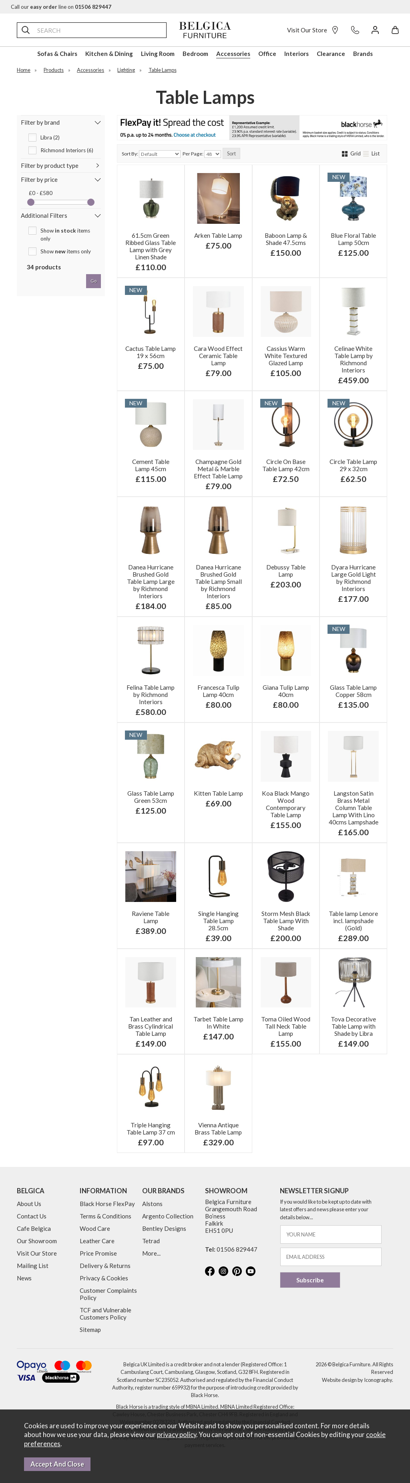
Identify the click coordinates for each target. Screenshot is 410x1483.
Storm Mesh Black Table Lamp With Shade (285, 921)
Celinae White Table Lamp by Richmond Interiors (353, 359)
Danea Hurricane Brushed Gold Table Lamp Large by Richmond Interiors (151, 581)
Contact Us (31, 1216)
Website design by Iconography (357, 1380)
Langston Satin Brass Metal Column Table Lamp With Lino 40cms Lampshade (353, 808)
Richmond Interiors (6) (66, 150)
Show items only (65, 234)
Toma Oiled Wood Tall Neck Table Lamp (285, 1026)
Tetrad (151, 1240)
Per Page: (202, 154)
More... (151, 1253)
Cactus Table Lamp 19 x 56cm (150, 352)
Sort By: (151, 154)
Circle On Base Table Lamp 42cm (286, 465)
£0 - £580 (40, 193)
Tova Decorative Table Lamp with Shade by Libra (353, 1026)
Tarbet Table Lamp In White (218, 1022)
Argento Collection (167, 1216)
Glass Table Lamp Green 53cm (150, 797)
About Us (29, 1203)
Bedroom (195, 53)
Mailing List (32, 1265)
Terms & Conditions (105, 1216)
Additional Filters (44, 215)
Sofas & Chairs (57, 53)
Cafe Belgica (34, 1228)
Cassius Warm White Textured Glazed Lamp (286, 355)
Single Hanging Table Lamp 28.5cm (218, 921)
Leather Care (97, 1240)
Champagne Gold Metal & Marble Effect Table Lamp (218, 469)
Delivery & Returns (105, 1265)
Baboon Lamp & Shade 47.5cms (286, 239)
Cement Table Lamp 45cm (150, 465)
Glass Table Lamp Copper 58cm (353, 691)
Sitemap (90, 1329)
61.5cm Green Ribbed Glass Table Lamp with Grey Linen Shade (150, 246)
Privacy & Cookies (104, 1278)
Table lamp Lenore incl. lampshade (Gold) (353, 921)
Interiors (296, 53)
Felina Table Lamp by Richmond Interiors (151, 694)
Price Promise (98, 1253)
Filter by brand (40, 122)
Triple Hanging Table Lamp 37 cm (151, 1128)
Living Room (158, 53)
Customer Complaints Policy (108, 1294)
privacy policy (176, 1435)
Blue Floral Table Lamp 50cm (353, 239)
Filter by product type (49, 165)
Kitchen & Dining (109, 53)
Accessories (233, 53)
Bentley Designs (164, 1228)
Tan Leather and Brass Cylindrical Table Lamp (150, 1026)
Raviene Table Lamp (150, 917)
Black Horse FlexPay (107, 1203)
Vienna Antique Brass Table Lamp (218, 1128)
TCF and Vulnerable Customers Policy (105, 1313)
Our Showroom (37, 1240)
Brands (363, 53)
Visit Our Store (313, 30)
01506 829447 (237, 1249)
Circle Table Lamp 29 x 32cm (353, 465)
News (24, 1278)
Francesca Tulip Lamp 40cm (218, 691)
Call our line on (61, 7)
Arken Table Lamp (218, 235)
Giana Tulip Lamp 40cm (286, 691)
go (93, 280)
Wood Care (95, 1228)
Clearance (331, 53)
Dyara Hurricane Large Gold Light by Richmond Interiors (353, 577)
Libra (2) (50, 137)
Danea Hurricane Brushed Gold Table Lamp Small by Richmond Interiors (218, 581)
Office (267, 53)
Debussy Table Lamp (285, 570)
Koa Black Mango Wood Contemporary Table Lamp (286, 804)
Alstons (152, 1203)
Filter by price (39, 179)
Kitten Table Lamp (218, 793)
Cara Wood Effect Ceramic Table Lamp (218, 355)
